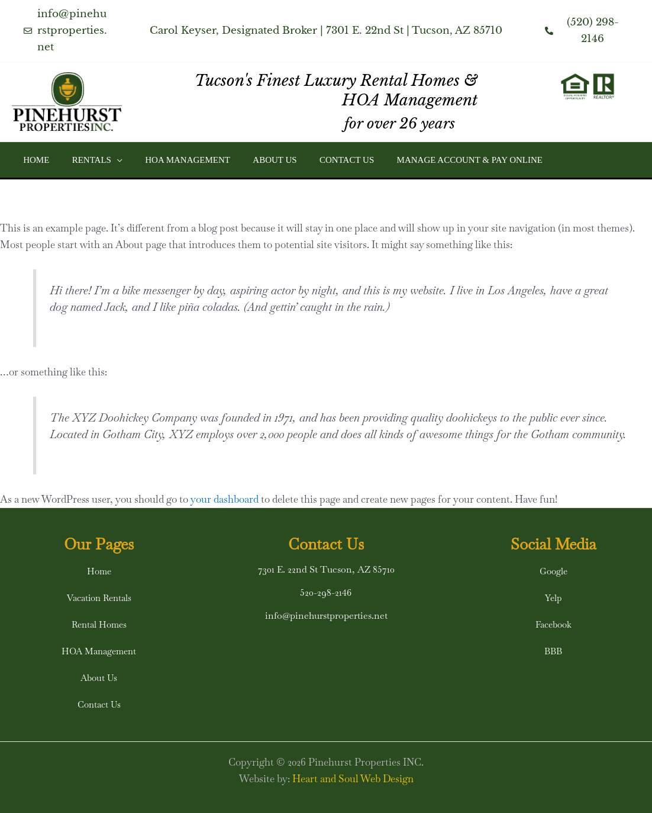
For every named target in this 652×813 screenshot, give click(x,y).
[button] (109, 160)
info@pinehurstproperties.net (326, 615)
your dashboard (225, 499)
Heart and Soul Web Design (353, 778)
